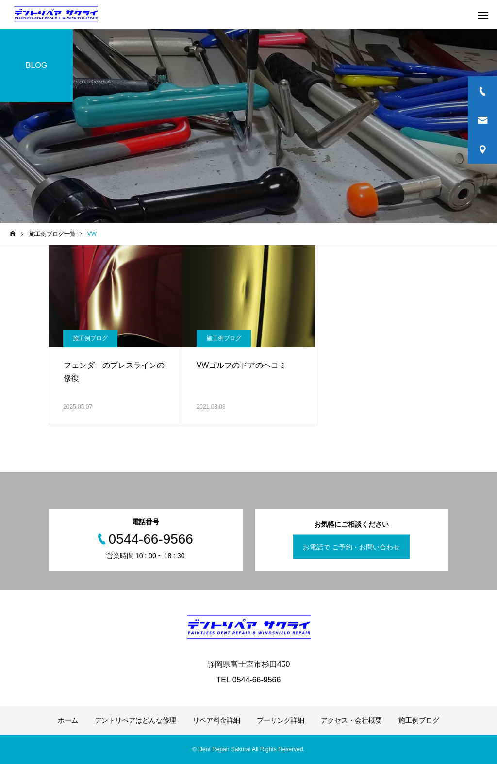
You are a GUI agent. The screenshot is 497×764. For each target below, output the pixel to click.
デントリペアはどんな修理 (135, 720)
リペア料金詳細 (216, 720)
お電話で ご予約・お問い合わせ (351, 547)
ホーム (68, 720)
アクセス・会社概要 (351, 720)
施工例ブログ (90, 338)
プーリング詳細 (280, 720)
